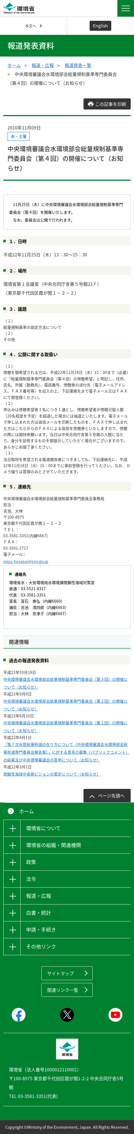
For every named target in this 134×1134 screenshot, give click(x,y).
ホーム (14, 65)
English (100, 25)
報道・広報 (43, 65)
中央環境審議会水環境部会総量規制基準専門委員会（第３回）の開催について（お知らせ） (65, 683)
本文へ (30, 25)
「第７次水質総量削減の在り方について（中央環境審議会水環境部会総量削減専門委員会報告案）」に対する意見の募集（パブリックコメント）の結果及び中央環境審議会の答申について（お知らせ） (66, 752)
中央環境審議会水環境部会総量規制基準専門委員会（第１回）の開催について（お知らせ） (65, 726)
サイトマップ (60, 973)
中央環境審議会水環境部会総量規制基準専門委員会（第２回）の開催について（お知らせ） (65, 705)
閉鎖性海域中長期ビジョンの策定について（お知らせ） (51, 774)
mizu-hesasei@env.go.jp (25, 561)
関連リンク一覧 (62, 990)
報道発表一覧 (78, 65)
